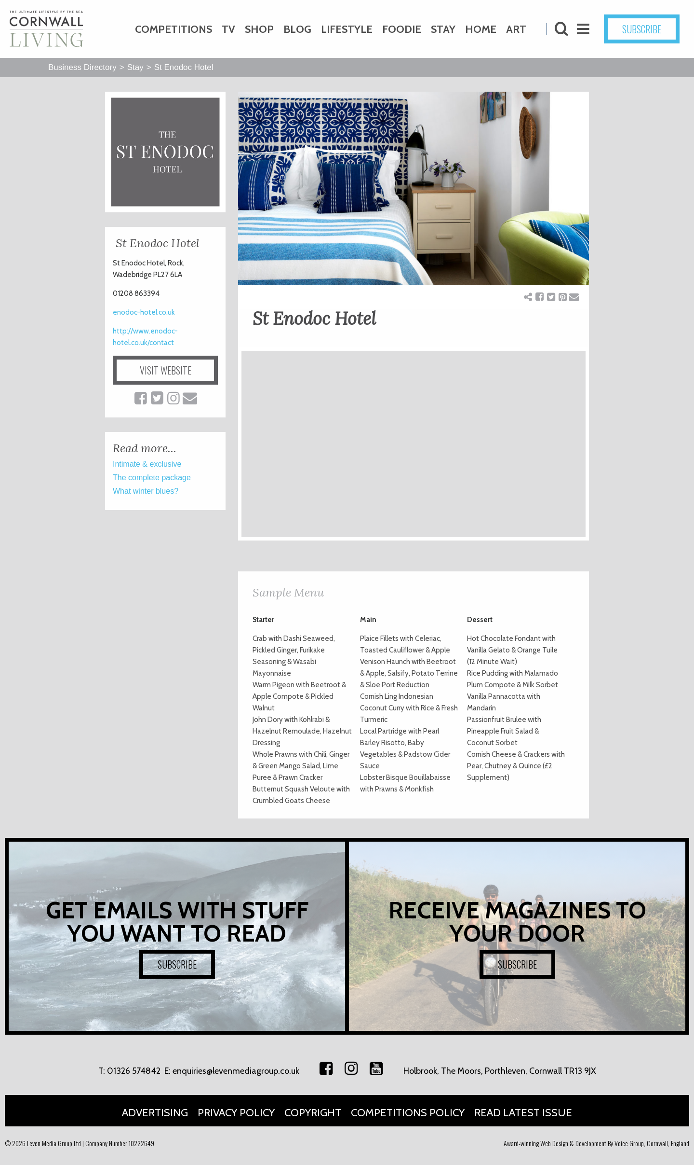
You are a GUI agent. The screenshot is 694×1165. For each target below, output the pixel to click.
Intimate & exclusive (147, 464)
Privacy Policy (236, 1112)
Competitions (173, 29)
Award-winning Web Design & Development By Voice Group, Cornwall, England (596, 1143)
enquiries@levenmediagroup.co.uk (236, 1071)
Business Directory (82, 67)
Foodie (401, 29)
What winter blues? (145, 491)
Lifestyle (347, 29)
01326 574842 (133, 1071)
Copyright (312, 1112)
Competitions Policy (408, 1112)
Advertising (155, 1112)
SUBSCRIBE (641, 29)
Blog (297, 29)
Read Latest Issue (523, 1112)
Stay (443, 29)
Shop (259, 29)
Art (516, 29)
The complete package (152, 477)
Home (480, 29)
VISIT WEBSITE (165, 370)
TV (228, 29)
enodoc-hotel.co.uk (144, 312)
